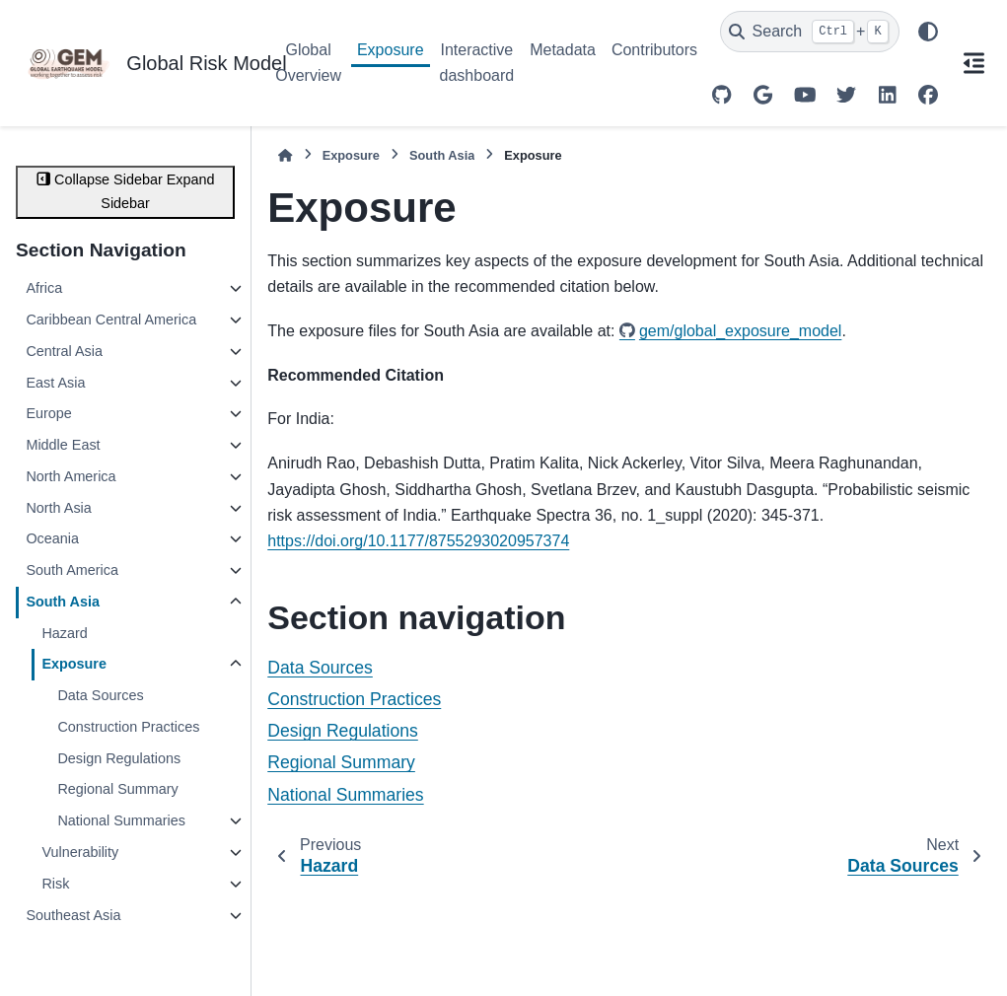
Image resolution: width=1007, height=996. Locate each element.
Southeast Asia (73, 915)
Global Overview (308, 62)
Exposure (390, 49)
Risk (55, 883)
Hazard (64, 633)
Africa (44, 288)
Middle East (63, 445)
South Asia (63, 601)
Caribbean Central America (111, 319)
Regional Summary (117, 789)
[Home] (285, 155)
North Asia (58, 508)
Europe (48, 413)
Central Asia (64, 351)
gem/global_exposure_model (740, 330)
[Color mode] (928, 31)
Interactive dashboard (477, 62)
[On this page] (973, 63)
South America (72, 570)
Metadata (563, 49)
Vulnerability (79, 852)
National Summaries (121, 820)
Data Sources (100, 695)
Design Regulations (118, 758)
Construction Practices (128, 727)
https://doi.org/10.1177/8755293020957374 (418, 541)
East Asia (55, 383)
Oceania (52, 538)
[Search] (809, 31)
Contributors (654, 49)
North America (70, 476)
